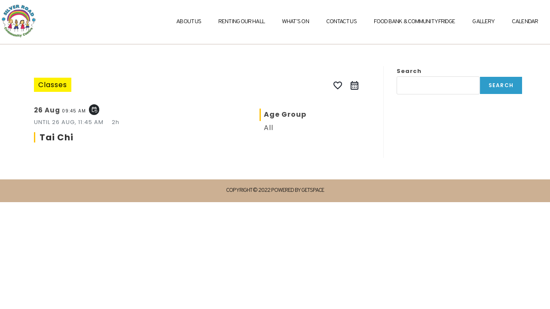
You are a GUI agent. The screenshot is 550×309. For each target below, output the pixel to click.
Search (409, 71)
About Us (188, 21)
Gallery (483, 21)
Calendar (525, 21)
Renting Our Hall (241, 21)
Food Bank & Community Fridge (414, 21)
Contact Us (341, 21)
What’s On (295, 21)
